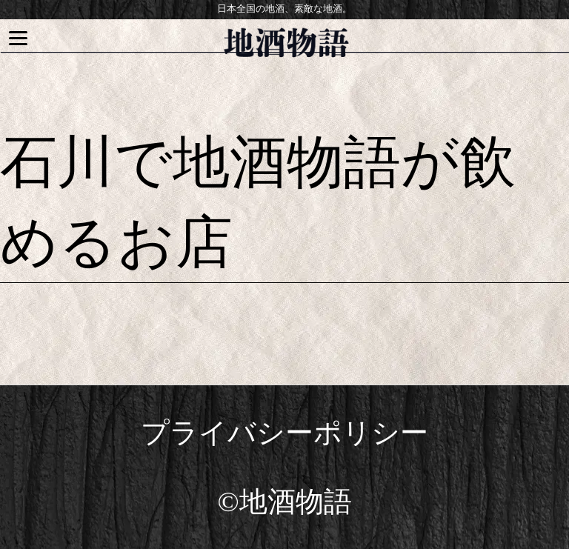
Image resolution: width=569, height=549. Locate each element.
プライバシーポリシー (284, 432)
